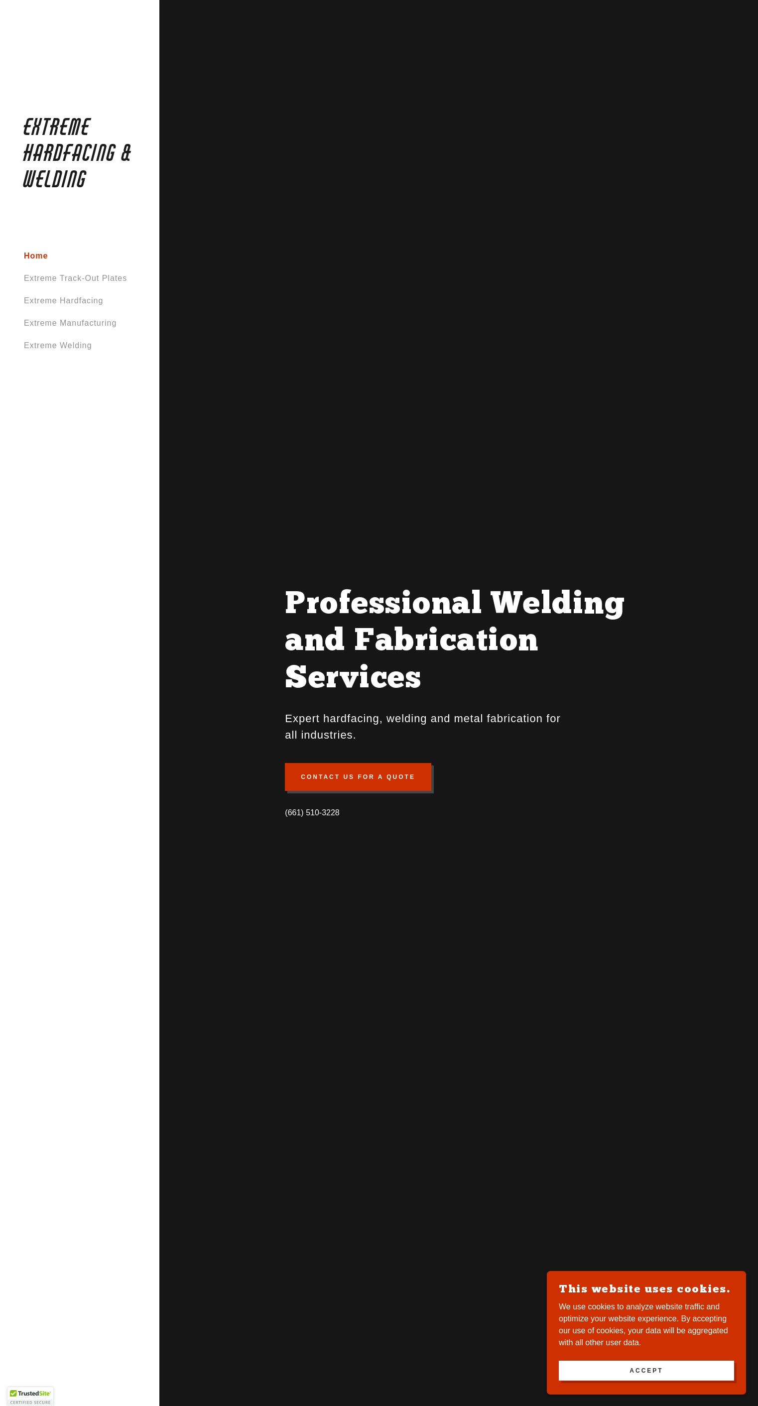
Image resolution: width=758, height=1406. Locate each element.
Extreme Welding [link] (58, 345)
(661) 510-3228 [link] (312, 812)
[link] (79, 184)
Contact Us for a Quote (358, 776)
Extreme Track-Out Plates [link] (75, 278)
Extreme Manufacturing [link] (70, 323)
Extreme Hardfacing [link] (63, 300)
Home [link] (36, 256)
